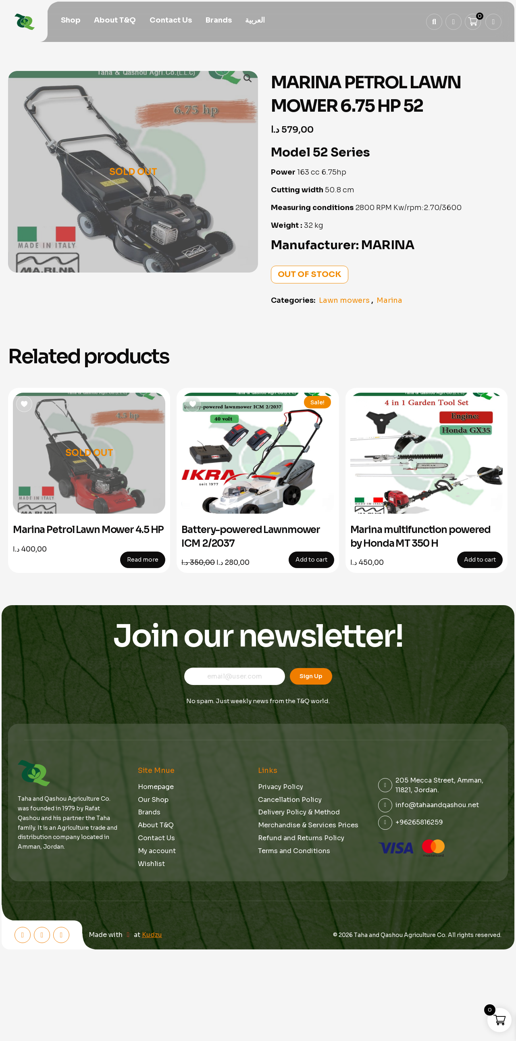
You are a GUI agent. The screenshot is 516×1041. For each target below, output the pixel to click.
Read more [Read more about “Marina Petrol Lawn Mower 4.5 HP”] (142, 559)
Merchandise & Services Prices (308, 825)
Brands (219, 21)
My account (157, 851)
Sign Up (311, 676)
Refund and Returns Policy (301, 838)
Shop (71, 21)
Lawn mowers (344, 300)
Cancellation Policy (290, 799)
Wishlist (151, 864)
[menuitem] (255, 21)
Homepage (156, 787)
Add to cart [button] (311, 559)
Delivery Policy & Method (299, 812)
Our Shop (153, 799)
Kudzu (152, 935)
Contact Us (171, 21)
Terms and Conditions (294, 851)
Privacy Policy (280, 787)
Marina (389, 300)
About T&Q (115, 21)
